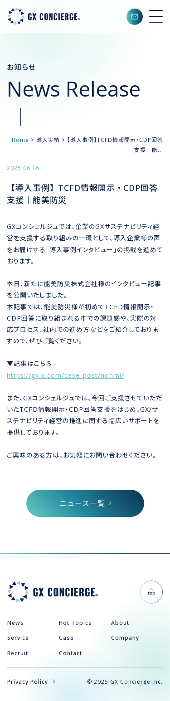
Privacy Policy (31, 682)
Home (20, 140)
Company (125, 638)
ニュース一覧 (85, 503)
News (15, 623)
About (120, 623)
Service (18, 638)
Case (66, 638)
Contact (70, 653)
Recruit (17, 653)
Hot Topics (75, 623)
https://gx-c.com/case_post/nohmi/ (65, 375)
